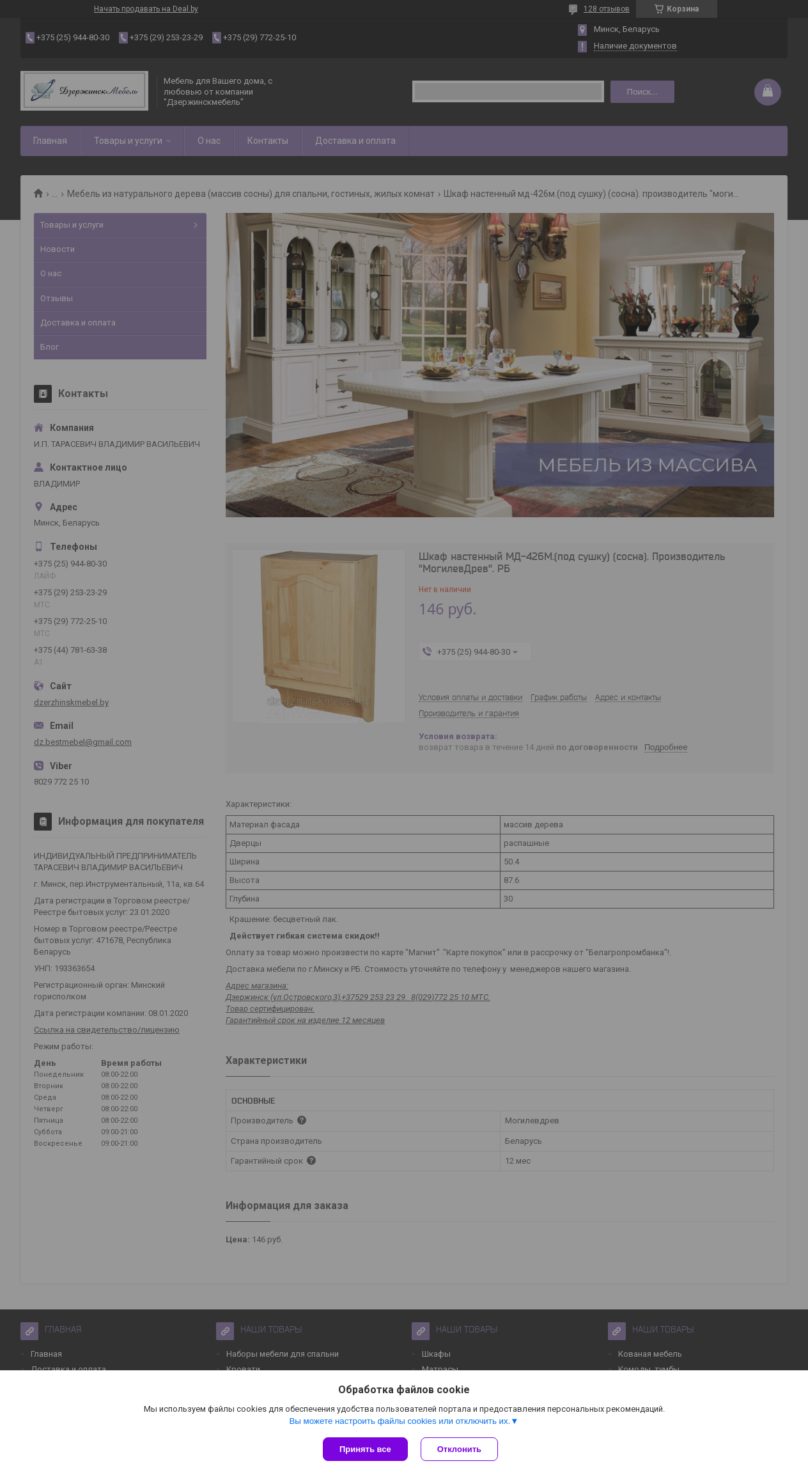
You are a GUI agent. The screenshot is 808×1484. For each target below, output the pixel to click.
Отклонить (459, 1449)
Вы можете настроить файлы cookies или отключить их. (399, 1421)
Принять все (365, 1449)
